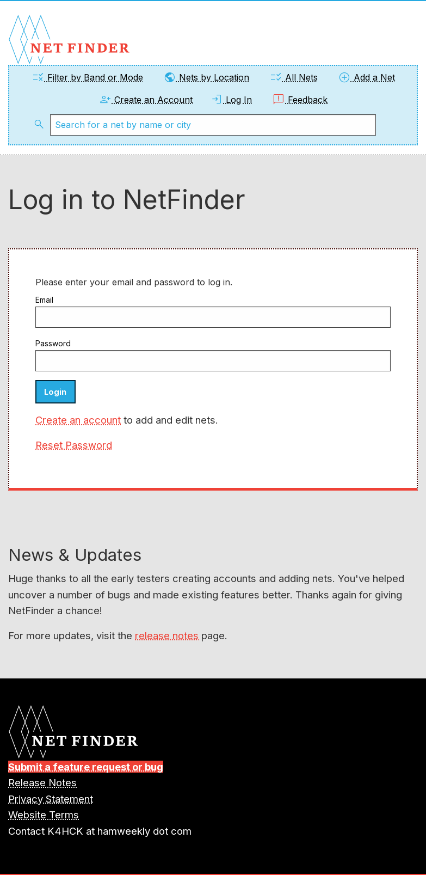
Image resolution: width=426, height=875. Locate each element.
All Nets (293, 77)
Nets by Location (206, 77)
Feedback (300, 99)
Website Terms (43, 815)
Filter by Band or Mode (87, 77)
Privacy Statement (50, 799)
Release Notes (42, 782)
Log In (231, 99)
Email (44, 299)
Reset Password (73, 445)
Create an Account (145, 99)
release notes (167, 635)
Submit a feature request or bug (85, 767)
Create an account (78, 420)
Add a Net (366, 77)
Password (53, 343)
